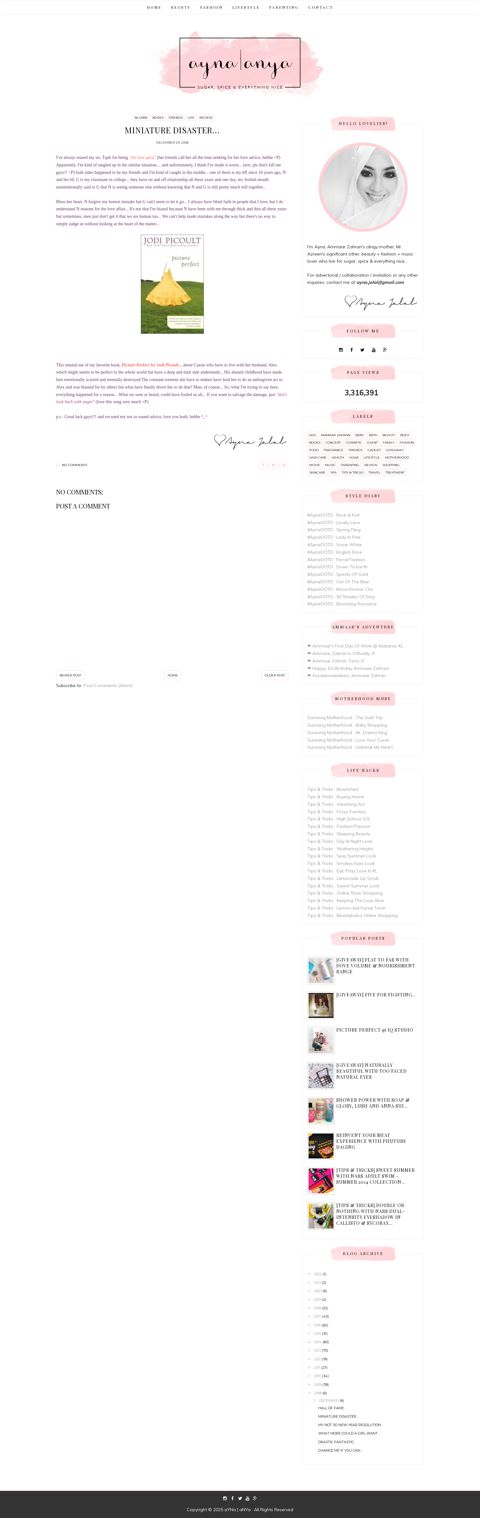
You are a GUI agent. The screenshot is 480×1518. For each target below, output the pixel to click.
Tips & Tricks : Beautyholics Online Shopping (352, 915)
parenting (350, 465)
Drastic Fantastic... (337, 1442)
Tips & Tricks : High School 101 (338, 819)
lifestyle (371, 458)
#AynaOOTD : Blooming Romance (342, 604)
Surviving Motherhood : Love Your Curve (348, 740)
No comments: (75, 465)
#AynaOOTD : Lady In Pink (334, 537)
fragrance (333, 450)
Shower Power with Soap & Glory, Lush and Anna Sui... (373, 1103)
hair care (318, 458)
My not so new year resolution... (350, 1425)
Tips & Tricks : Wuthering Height (340, 849)
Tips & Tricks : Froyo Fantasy (336, 811)
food (314, 450)
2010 (318, 1376)
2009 (318, 1384)
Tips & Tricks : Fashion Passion (338, 826)
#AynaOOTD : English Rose (334, 552)
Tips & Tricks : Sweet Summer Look (343, 886)
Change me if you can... (340, 1450)
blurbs (141, 118)
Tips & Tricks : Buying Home (335, 797)
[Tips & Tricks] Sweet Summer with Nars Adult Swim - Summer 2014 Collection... (375, 1176)
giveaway (395, 450)
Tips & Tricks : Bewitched (332, 789)
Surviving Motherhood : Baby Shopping (347, 725)
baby (359, 435)
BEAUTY (181, 7)
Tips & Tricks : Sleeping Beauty (338, 834)
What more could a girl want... (349, 1433)
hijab (353, 458)
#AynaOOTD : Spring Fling (334, 529)
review (206, 118)
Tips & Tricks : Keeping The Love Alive (345, 900)
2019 (318, 1299)
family (389, 443)
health (338, 458)
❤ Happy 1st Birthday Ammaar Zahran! (348, 668)
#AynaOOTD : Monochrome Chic (340, 589)
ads (312, 435)
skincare (317, 472)
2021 (318, 1282)
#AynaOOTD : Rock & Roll (333, 515)
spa (333, 472)
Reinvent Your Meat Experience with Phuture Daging (371, 1141)
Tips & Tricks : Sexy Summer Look (341, 856)
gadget (374, 450)
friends (176, 118)
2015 (318, 1333)
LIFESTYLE (246, 7)
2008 (318, 1393)
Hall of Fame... (332, 1408)
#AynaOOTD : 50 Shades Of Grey (341, 596)
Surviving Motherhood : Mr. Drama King (347, 732)
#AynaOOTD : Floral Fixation (336, 559)
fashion (407, 443)
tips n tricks (352, 472)
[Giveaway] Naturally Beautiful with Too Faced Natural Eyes (371, 1071)
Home (154, 7)
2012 (318, 1359)
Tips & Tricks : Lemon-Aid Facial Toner (346, 908)
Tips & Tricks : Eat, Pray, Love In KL (342, 871)
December (329, 1400)
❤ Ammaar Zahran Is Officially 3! (341, 653)
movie (314, 465)
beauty (388, 435)
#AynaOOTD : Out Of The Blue (338, 582)
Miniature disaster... (338, 1416)
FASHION (211, 7)
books (158, 118)
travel (374, 472)
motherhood (397, 458)
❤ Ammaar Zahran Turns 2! (335, 661)
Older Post (275, 675)
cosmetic (354, 443)
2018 (318, 1308)
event (372, 443)
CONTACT (320, 7)
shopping (391, 465)
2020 (318, 1291)
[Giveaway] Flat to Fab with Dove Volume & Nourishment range (375, 966)
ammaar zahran (335, 435)
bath (373, 435)
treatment (395, 472)
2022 (318, 1274)
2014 (318, 1342)
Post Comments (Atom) (108, 685)
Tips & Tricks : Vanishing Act (336, 804)
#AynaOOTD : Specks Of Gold (337, 574)
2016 (318, 1325)
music (330, 465)
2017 (318, 1316)
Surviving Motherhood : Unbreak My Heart (350, 747)
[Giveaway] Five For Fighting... (376, 995)
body (405, 435)
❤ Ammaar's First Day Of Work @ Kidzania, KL (355, 646)
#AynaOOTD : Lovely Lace (333, 522)
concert (333, 443)
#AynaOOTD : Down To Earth (337, 567)
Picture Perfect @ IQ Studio (374, 1030)
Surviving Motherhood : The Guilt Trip (345, 717)
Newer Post (70, 675)
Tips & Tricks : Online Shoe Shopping (344, 893)
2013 (318, 1350)
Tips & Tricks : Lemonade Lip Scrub (343, 878)
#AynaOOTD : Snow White (334, 544)
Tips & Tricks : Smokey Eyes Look (341, 863)
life (191, 118)
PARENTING (284, 7)
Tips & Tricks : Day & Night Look (339, 841)
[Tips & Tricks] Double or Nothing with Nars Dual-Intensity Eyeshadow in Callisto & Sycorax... (370, 1214)
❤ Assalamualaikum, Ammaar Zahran (346, 675)
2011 (317, 1367)
